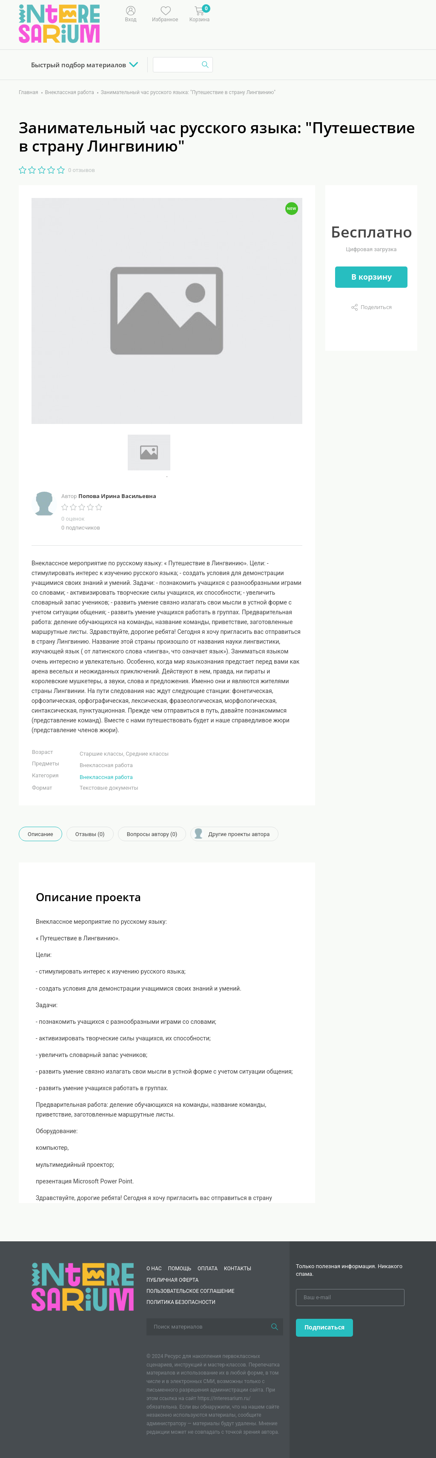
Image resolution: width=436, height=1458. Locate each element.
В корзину (371, 277)
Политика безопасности (180, 1302)
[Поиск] (274, 1326)
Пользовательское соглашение (190, 1291)
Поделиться (376, 307)
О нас (153, 1269)
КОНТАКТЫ (237, 1269)
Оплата (208, 1269)
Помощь (179, 1269)
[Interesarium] (83, 1286)
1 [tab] (167, 477)
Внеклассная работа (106, 777)
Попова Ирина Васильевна (117, 496)
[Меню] (242, 13)
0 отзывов (81, 170)
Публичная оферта (172, 1280)
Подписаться (324, 1327)
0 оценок (72, 519)
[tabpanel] (167, 452)
